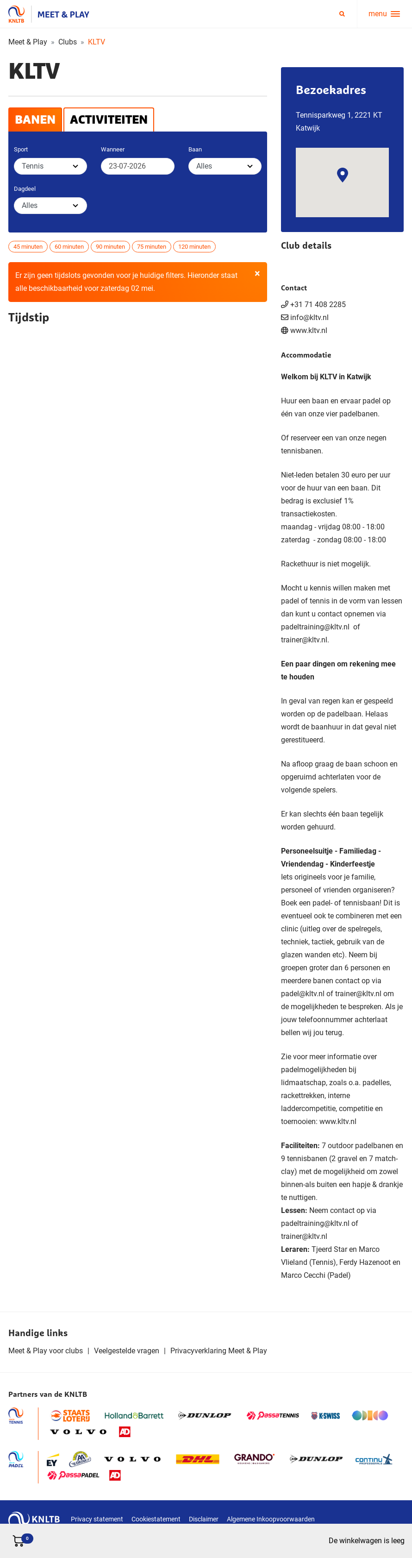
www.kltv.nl (308, 330)
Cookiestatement (156, 1519)
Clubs (67, 42)
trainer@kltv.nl (304, 639)
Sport (21, 149)
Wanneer (113, 149)
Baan (195, 149)
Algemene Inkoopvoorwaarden (271, 1519)
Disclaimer (203, 1519)
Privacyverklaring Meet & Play (218, 1350)
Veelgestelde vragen (126, 1350)
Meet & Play (27, 42)
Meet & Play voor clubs (45, 1350)
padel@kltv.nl (303, 993)
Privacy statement (97, 1519)
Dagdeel (25, 188)
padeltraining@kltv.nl (316, 626)
